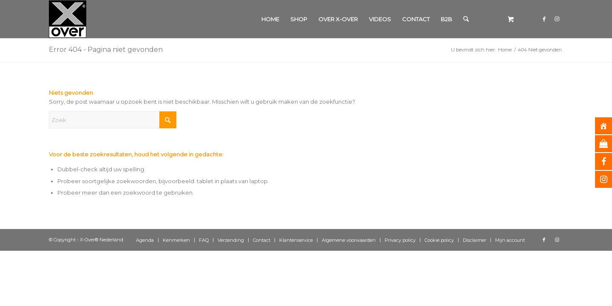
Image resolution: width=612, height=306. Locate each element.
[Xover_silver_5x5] (67, 19)
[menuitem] (270, 19)
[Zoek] (466, 19)
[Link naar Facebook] (544, 18)
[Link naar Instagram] (556, 18)
